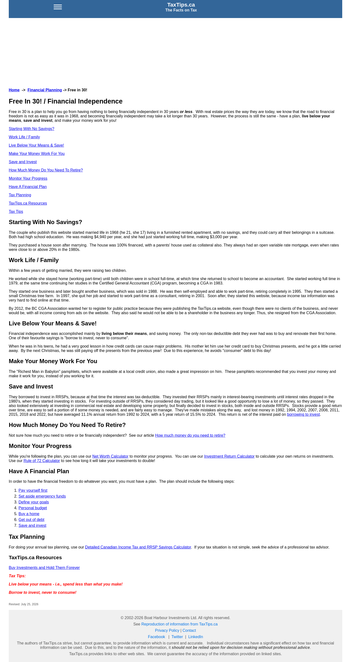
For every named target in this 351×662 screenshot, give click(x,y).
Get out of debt (31, 520)
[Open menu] (58, 7)
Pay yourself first (33, 490)
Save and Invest (23, 162)
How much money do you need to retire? (190, 435)
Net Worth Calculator (110, 456)
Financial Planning (45, 90)
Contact (189, 630)
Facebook (156, 637)
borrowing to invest (303, 414)
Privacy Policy (167, 630)
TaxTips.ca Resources (28, 203)
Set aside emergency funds (42, 496)
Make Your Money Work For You (37, 153)
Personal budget (33, 508)
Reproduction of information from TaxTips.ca (179, 624)
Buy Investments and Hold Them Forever (44, 568)
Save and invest (32, 525)
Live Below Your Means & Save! (36, 145)
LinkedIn (195, 637)
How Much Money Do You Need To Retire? (46, 170)
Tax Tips (16, 211)
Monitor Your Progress (28, 178)
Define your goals (34, 502)
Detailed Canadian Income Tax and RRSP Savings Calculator (138, 547)
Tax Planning (20, 195)
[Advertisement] (175, 52)
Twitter (177, 637)
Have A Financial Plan (28, 187)
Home (14, 90)
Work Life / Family (24, 137)
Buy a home (29, 514)
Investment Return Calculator (229, 456)
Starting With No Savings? (31, 129)
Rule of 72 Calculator (41, 461)
